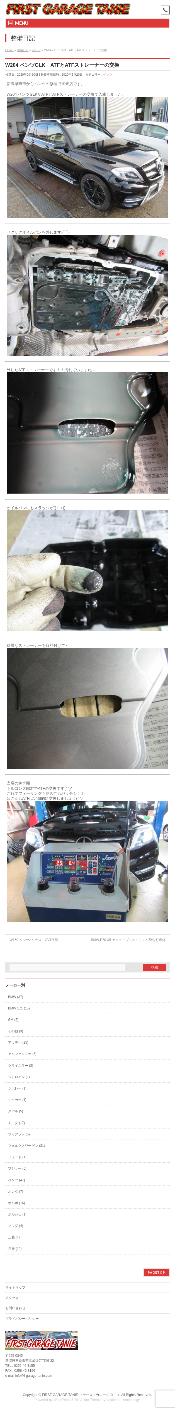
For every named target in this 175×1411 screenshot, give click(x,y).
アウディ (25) (18, 1042)
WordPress (62, 1400)
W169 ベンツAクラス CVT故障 (31, 940)
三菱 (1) (14, 1237)
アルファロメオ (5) (22, 1054)
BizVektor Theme (88, 1400)
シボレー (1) (17, 1088)
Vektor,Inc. (114, 1400)
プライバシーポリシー (22, 1319)
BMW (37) (15, 997)
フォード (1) (17, 1157)
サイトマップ (15, 1287)
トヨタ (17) (16, 1123)
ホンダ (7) (15, 1192)
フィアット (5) (19, 1134)
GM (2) (13, 1020)
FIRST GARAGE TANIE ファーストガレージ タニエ (81, 1395)
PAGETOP (156, 1272)
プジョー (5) (17, 1168)
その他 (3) (15, 1031)
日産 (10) (15, 1249)
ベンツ (107, 74)
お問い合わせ (15, 1308)
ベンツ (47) (16, 1180)
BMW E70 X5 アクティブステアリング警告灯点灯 (130, 940)
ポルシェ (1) (17, 1214)
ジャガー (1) (17, 1100)
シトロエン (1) (19, 1077)
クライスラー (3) (20, 1066)
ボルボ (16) (16, 1203)
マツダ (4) (15, 1226)
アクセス (12, 1298)
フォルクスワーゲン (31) (26, 1146)
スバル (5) (15, 1111)
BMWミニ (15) (19, 1008)
